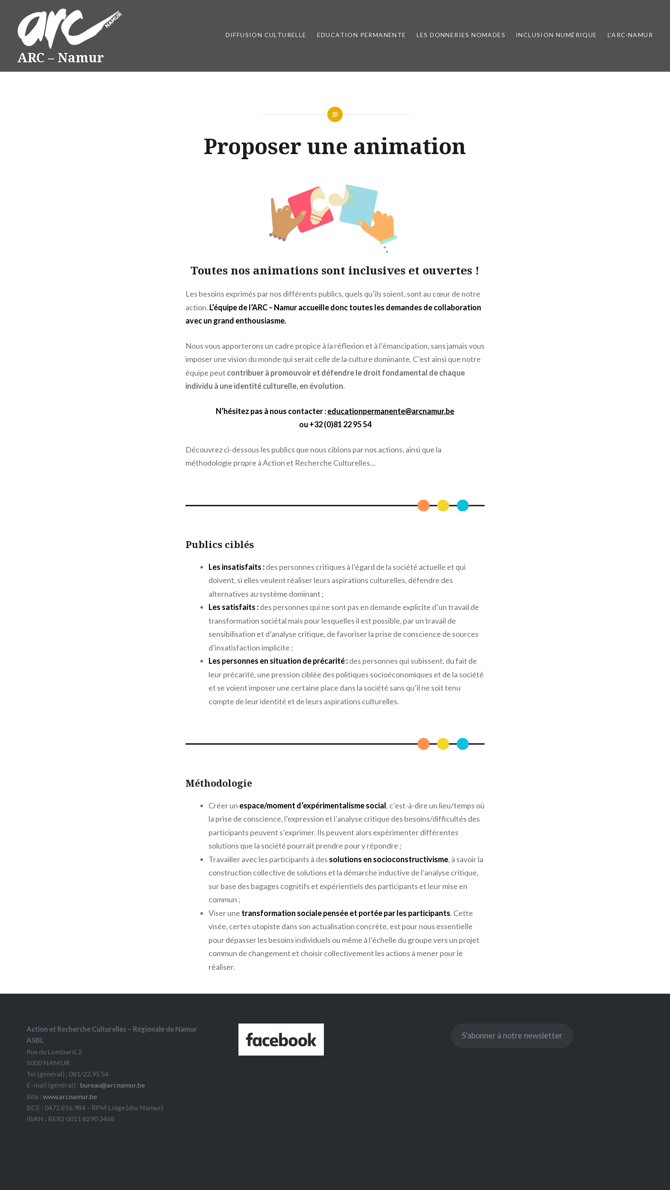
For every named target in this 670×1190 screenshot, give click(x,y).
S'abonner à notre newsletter (512, 1035)
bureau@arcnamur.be (112, 1085)
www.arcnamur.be (70, 1096)
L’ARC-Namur (630, 34)
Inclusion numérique (556, 34)
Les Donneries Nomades (461, 34)
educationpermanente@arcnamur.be (390, 411)
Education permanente (361, 34)
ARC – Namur (60, 57)
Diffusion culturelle (266, 34)
